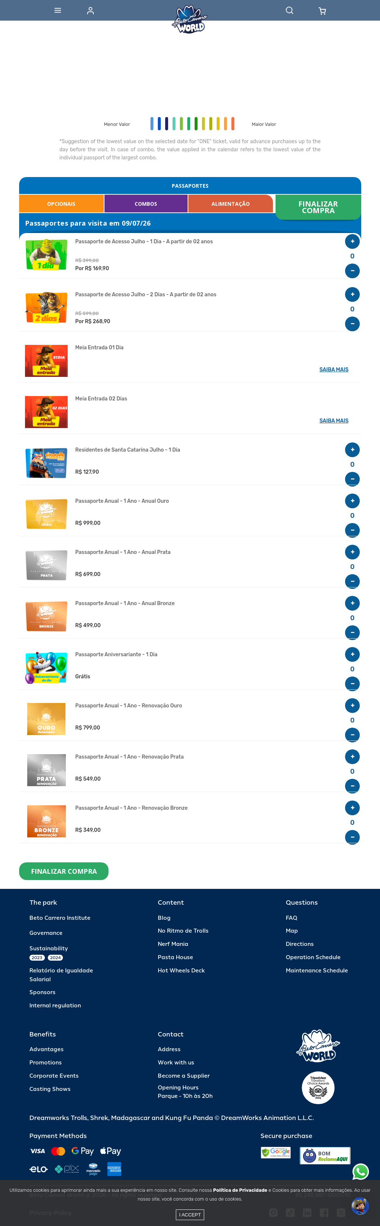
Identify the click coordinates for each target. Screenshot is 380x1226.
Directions (300, 944)
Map (292, 931)
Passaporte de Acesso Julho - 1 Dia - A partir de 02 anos (144, 242)
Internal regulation (55, 1005)
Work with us (176, 1062)
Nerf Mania (173, 944)
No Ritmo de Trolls (183, 931)
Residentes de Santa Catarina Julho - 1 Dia (127, 450)
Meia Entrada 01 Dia (99, 348)
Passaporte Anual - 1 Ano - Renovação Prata (129, 757)
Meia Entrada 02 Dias (101, 399)
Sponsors (42, 992)
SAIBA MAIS (334, 370)
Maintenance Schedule (317, 970)
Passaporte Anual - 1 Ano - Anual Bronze (125, 604)
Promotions (45, 1062)
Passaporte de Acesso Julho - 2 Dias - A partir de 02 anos (146, 295)
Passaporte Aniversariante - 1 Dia (116, 655)
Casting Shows (50, 1089)
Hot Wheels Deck (181, 970)
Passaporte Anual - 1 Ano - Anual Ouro (122, 501)
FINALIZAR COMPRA (319, 207)
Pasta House (175, 957)
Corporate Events (54, 1076)
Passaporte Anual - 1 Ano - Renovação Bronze (131, 808)
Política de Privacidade (240, 1190)
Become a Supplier (184, 1076)
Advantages (46, 1049)
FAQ (291, 918)
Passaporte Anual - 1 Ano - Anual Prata (123, 552)
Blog (164, 918)
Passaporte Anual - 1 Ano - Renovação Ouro (128, 706)
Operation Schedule (313, 957)
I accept (190, 1215)
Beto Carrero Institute (59, 918)
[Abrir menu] (57, 10)
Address (169, 1049)
